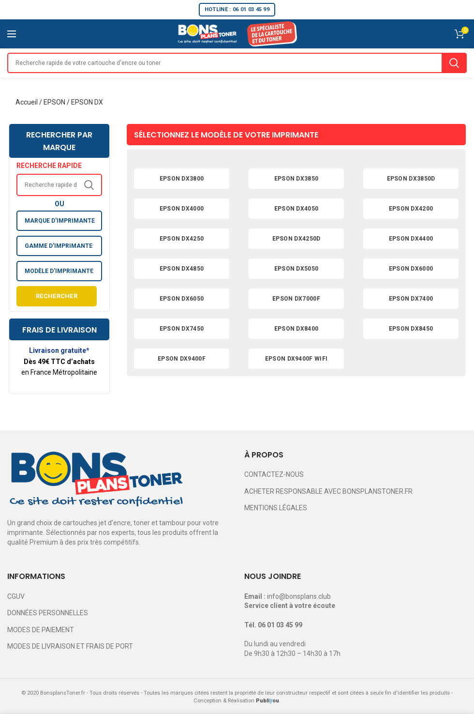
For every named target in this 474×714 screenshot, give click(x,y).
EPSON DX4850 (182, 268)
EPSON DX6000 (411, 268)
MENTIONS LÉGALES (275, 508)
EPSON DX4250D (296, 238)
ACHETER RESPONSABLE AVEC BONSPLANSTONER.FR (328, 491)
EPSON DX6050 (182, 298)
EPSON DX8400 (296, 328)
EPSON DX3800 (182, 178)
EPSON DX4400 (411, 238)
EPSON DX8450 (411, 328)
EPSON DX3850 (296, 178)
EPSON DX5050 (296, 268)
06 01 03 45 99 (280, 625)
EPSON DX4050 (296, 208)
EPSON (54, 102)
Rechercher (56, 296)
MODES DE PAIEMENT (40, 630)
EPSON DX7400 (411, 298)
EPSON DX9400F (182, 358)
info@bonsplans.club (299, 596)
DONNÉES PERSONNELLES (47, 613)
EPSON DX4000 (182, 208)
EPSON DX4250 (182, 238)
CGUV (16, 596)
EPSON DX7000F (296, 298)
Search (454, 63)
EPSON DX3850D (411, 178)
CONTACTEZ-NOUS (274, 474)
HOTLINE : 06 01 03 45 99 (237, 9)
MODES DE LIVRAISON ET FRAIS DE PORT (70, 646)
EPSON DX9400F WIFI (296, 358)
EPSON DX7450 (182, 328)
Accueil (26, 102)
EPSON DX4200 (411, 208)
